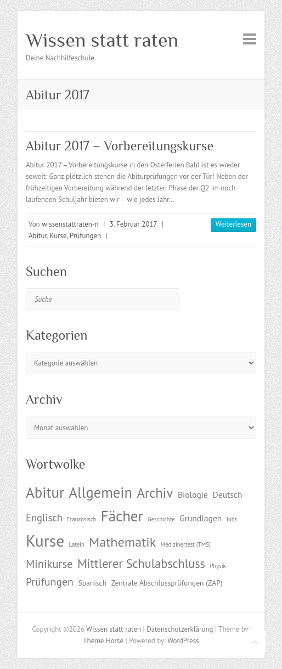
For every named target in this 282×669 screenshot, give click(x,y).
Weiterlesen (233, 224)
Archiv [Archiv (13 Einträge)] (155, 493)
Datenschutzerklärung (179, 629)
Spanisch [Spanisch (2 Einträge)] (92, 583)
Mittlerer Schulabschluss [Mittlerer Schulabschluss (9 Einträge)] (141, 563)
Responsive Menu (249, 38)
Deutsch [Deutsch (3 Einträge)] (227, 494)
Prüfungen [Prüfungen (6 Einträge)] (50, 581)
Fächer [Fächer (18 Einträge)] (122, 516)
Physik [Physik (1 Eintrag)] (217, 566)
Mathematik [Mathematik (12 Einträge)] (122, 541)
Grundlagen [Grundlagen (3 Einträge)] (200, 518)
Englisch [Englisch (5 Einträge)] (44, 517)
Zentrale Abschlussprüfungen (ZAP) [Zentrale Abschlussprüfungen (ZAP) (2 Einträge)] (167, 583)
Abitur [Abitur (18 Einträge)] (45, 492)
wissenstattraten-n (70, 224)
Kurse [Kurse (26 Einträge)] (45, 540)
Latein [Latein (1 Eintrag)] (76, 544)
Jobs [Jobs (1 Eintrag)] (232, 519)
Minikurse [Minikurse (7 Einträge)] (49, 563)
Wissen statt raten (102, 40)
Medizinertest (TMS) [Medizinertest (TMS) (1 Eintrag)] (186, 544)
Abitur (38, 235)
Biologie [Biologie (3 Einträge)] (193, 494)
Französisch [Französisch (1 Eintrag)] (81, 519)
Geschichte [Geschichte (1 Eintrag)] (161, 519)
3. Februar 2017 (133, 224)
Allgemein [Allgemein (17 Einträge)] (100, 492)
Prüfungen (85, 235)
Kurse (58, 235)
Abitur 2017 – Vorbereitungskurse (119, 145)
